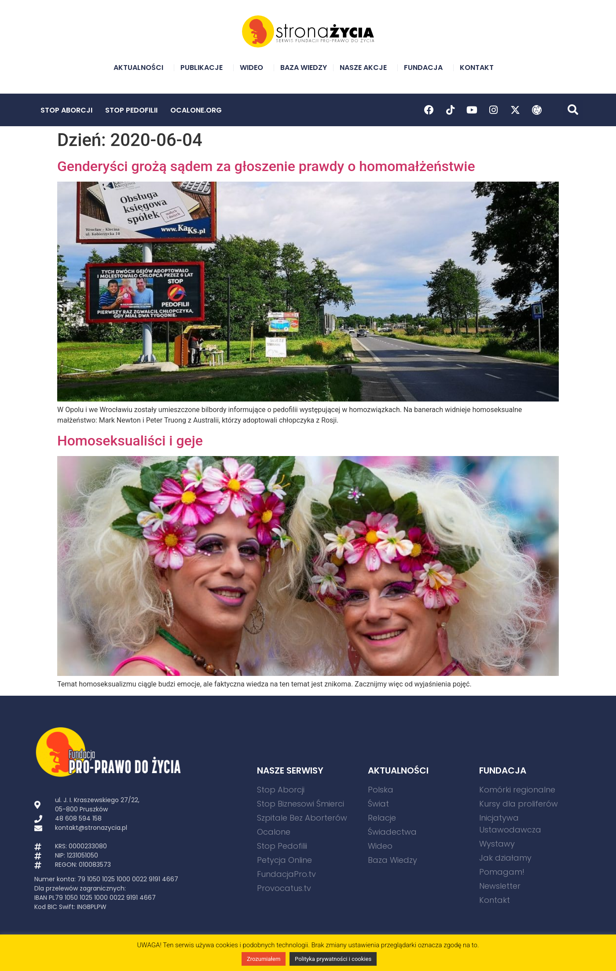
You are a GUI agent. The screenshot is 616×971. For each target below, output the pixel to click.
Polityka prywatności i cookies (333, 959)
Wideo (254, 67)
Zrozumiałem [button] (263, 959)
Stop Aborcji (66, 110)
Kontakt (479, 67)
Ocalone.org (196, 110)
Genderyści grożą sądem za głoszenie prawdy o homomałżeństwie (266, 166)
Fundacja (425, 67)
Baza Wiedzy (303, 67)
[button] (573, 110)
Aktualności (141, 67)
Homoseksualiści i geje (130, 440)
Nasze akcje (365, 67)
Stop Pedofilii (131, 110)
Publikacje (203, 67)
